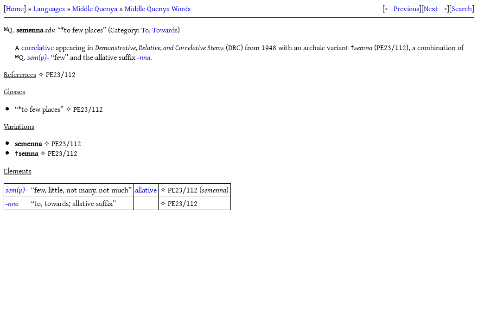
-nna (143, 57)
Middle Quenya (94, 8)
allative (146, 189)
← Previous (402, 8)
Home (15, 8)
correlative (37, 47)
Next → (435, 8)
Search (462, 8)
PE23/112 (88, 109)
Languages (49, 8)
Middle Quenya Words (158, 8)
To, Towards (159, 29)
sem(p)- (38, 57)
